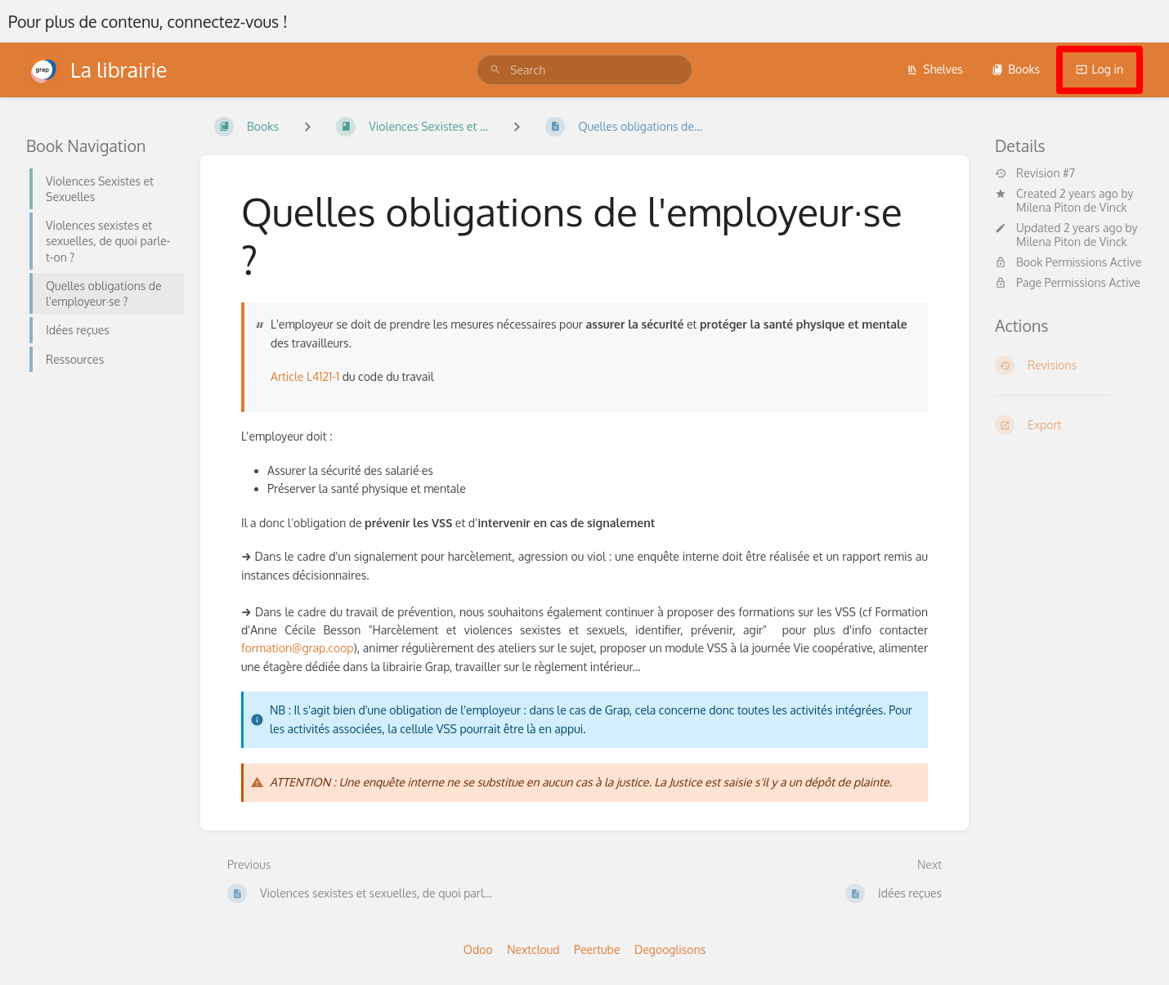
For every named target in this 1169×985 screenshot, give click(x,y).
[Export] (1069, 425)
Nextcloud (533, 949)
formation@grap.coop (297, 648)
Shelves (935, 69)
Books (1016, 69)
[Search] (495, 70)
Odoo (478, 949)
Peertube (597, 949)
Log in (1099, 69)
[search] (584, 70)
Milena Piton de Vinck (1071, 207)
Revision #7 (1035, 173)
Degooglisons (669, 949)
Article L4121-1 (305, 376)
